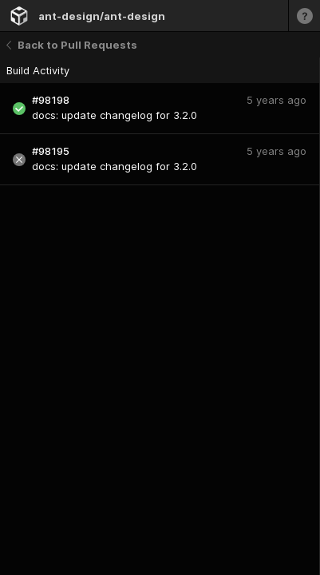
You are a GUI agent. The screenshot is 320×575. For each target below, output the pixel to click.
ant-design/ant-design (101, 16)
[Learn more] (304, 15)
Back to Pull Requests (71, 44)
